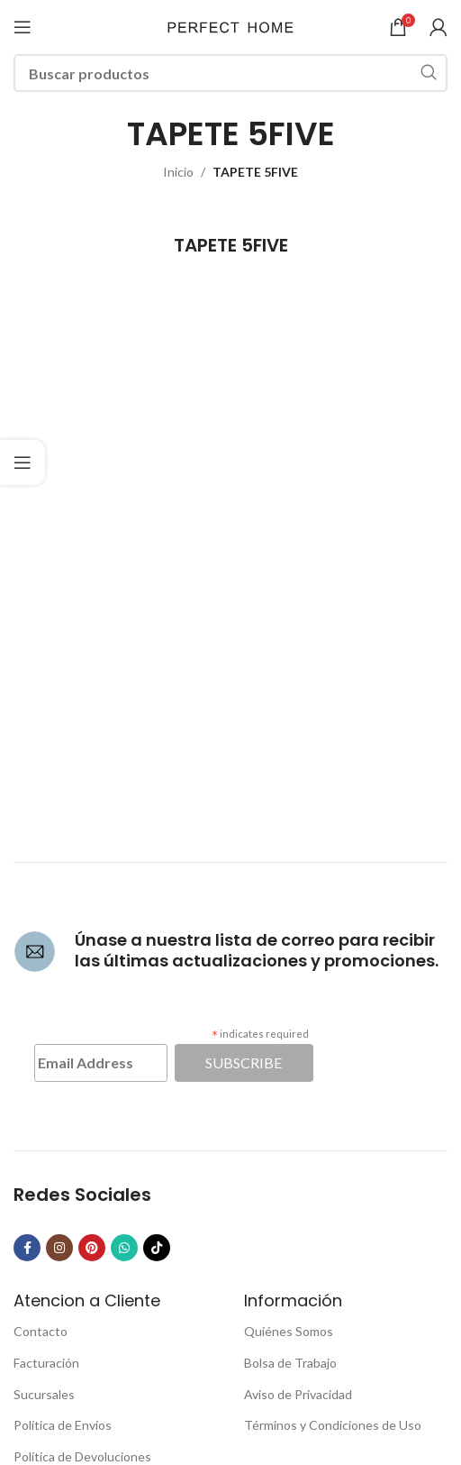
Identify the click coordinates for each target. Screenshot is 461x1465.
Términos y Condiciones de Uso (332, 1425)
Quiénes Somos (288, 1331)
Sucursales (44, 1394)
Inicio (178, 171)
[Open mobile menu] (23, 27)
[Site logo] (230, 25)
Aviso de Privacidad (298, 1394)
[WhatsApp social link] (124, 1247)
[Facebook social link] (27, 1247)
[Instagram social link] (59, 1247)
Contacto (41, 1331)
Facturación (46, 1362)
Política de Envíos (63, 1425)
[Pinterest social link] (91, 1247)
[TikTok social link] (156, 1247)
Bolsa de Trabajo (290, 1362)
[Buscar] (230, 73)
